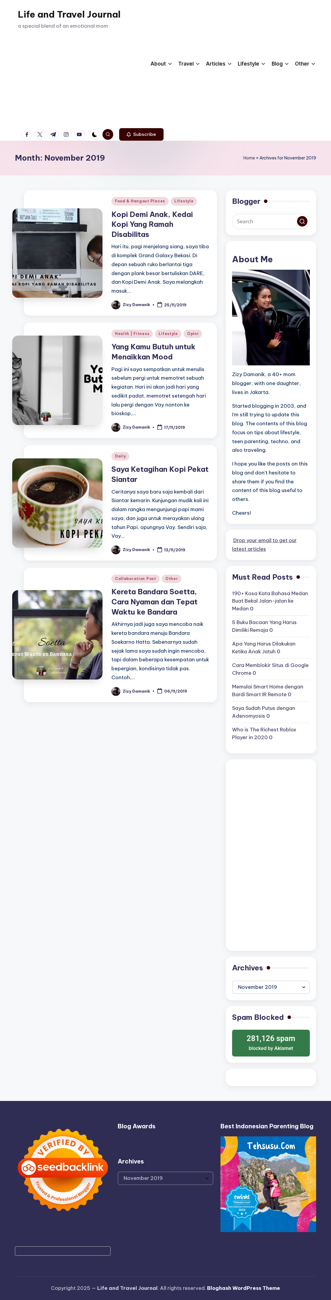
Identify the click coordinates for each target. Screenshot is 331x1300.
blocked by (271, 1042)
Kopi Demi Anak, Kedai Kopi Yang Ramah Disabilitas (152, 224)
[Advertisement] (69, 83)
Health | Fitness (132, 333)
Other (171, 578)
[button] (141, 134)
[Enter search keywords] (271, 221)
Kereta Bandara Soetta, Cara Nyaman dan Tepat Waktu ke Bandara (154, 601)
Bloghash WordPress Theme (243, 1288)
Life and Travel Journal (69, 14)
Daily (120, 456)
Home (249, 158)
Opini (193, 333)
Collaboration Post (135, 578)
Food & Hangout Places (140, 201)
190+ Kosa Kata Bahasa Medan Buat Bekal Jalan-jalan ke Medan (270, 601)
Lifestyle (183, 201)
